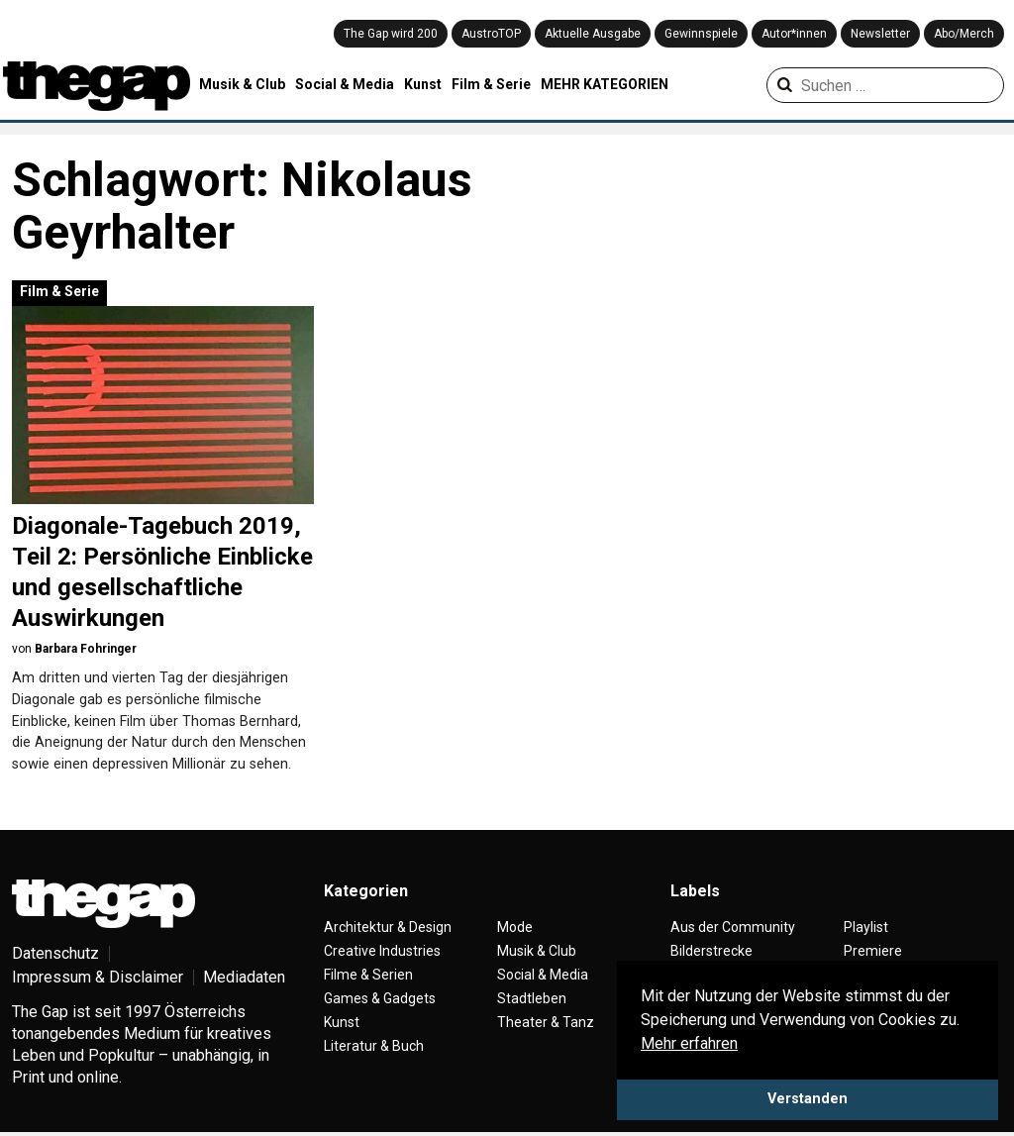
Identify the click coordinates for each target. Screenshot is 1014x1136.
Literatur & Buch (374, 1046)
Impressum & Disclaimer (97, 977)
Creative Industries (382, 951)
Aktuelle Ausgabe (593, 34)
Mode (515, 927)
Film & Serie (491, 84)
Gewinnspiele (701, 34)
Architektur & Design (388, 927)
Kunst (423, 84)
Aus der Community (732, 927)
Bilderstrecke (711, 951)
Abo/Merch (964, 34)
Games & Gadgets (380, 998)
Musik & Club (242, 84)
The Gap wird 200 (391, 34)
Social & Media (344, 84)
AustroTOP (491, 34)
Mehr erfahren (689, 1043)
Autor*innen (794, 34)
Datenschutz (55, 953)
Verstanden (807, 1098)
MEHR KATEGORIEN (604, 84)
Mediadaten (244, 977)
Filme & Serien (368, 974)
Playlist (866, 927)
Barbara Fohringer (86, 649)
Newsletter (880, 34)
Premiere (873, 951)
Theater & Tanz (545, 1022)
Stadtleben (531, 998)
